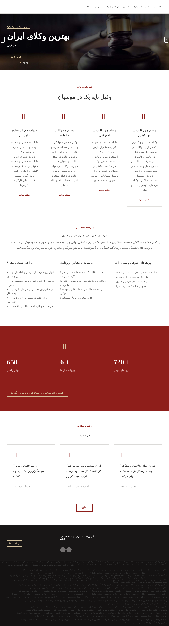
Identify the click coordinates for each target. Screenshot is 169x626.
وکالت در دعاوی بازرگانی (28, 591)
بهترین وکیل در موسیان (39, 588)
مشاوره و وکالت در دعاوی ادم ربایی (118, 619)
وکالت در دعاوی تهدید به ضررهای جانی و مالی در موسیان (144, 600)
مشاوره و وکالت (160, 607)
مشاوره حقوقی (144, 607)
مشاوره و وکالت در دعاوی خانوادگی (89, 613)
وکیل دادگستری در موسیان (108, 588)
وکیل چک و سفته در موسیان (119, 603)
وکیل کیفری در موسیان (61, 588)
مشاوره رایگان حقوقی (127, 610)
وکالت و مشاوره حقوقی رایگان (44, 607)
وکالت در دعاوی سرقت (32, 600)
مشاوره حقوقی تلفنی (106, 610)
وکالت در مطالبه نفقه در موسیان (74, 597)
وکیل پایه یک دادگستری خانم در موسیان (97, 584)
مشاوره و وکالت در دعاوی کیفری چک (90, 616)
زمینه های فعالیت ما (116, 6)
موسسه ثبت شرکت (133, 622)
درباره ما (98, 6)
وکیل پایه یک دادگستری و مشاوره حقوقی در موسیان (146, 591)
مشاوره (84, 507)
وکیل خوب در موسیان (27, 584)
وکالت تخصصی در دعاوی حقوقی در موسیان (67, 594)
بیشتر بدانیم (24, 195)
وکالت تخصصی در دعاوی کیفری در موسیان (28, 594)
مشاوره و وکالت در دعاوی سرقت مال (56, 619)
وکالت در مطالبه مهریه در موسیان (105, 597)
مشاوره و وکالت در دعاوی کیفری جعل (151, 619)
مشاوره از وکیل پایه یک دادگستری (153, 610)
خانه (87, 6)
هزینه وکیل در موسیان (78, 591)
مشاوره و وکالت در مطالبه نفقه (154, 616)
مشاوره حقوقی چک (85, 610)
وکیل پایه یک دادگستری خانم (155, 622)
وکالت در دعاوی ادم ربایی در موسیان (102, 600)
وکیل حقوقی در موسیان (84, 588)
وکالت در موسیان (70, 584)
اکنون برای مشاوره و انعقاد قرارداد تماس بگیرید (37, 393)
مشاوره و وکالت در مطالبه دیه (87, 619)
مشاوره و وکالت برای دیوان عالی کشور (123, 613)
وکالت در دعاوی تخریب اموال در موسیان (150, 603)
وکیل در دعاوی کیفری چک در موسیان (106, 591)
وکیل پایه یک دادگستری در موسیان (131, 584)
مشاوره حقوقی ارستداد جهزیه (155, 613)
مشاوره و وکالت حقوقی (124, 607)
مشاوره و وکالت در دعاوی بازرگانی (123, 616)
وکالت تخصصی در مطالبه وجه (132, 594)
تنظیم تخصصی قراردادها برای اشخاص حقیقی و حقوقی (144, 597)
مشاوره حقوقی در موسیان (134, 588)
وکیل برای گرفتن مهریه (157, 594)
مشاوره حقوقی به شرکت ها (28, 613)
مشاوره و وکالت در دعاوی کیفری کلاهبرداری (53, 616)
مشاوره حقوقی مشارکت (63, 610)
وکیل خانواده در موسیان (157, 588)
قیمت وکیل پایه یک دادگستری (54, 591)
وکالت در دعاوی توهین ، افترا (17, 597)
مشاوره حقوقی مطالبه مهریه (38, 610)
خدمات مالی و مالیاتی (28, 619)
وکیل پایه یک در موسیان (157, 584)
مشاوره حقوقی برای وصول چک (73, 607)
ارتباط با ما (158, 6)
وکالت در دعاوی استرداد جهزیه (45, 597)
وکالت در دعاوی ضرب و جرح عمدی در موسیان (64, 600)
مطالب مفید (140, 6)
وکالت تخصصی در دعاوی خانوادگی (103, 594)
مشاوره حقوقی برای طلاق (100, 607)
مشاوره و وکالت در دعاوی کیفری (57, 613)
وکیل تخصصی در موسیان (49, 584)
